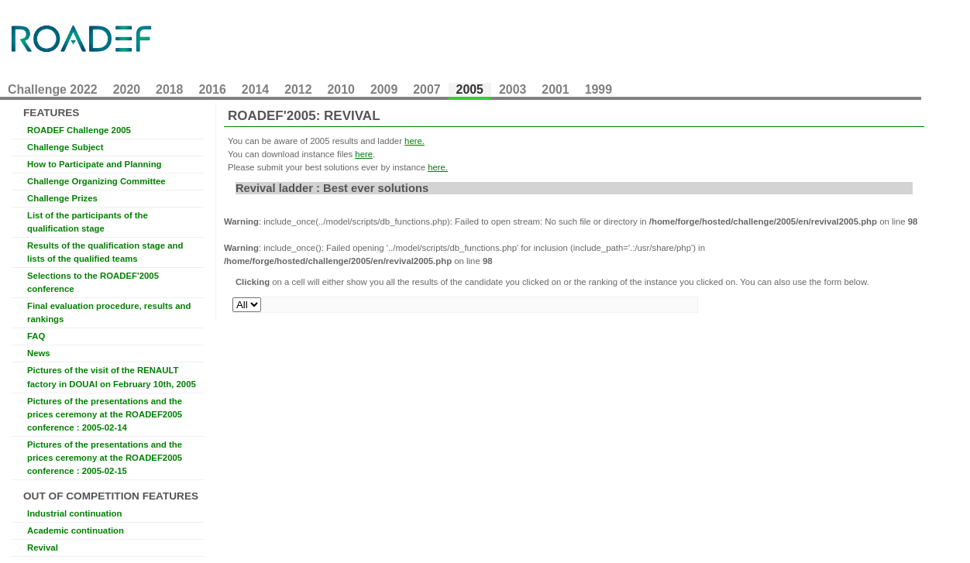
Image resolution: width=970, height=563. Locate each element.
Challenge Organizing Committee (96, 181)
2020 (126, 89)
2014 (255, 89)
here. (414, 141)
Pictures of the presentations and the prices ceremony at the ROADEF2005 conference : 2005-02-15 (104, 457)
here (364, 154)
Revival (42, 547)
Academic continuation (75, 530)
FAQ (36, 336)
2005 (469, 89)
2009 (383, 89)
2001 (555, 89)
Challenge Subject (65, 147)
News (38, 353)
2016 (211, 89)
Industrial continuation (74, 513)
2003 (512, 89)
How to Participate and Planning (94, 164)
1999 (598, 89)
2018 (169, 89)
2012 (297, 89)
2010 (341, 89)
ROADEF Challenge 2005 (79, 130)
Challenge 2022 (53, 89)
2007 (426, 89)
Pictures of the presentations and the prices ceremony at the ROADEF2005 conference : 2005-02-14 (104, 414)
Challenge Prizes (62, 198)
